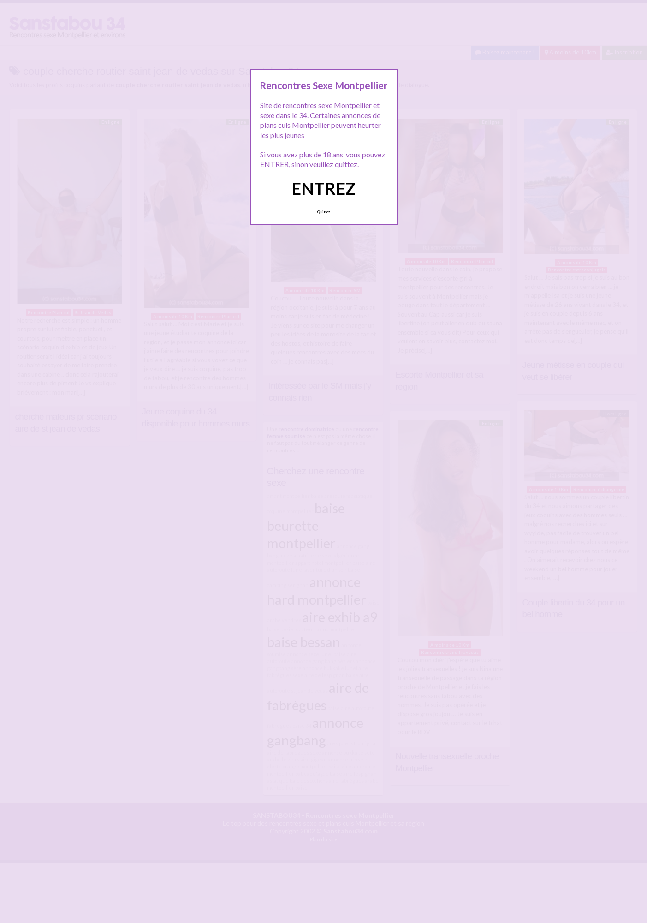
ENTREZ (323, 188)
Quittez (323, 212)
